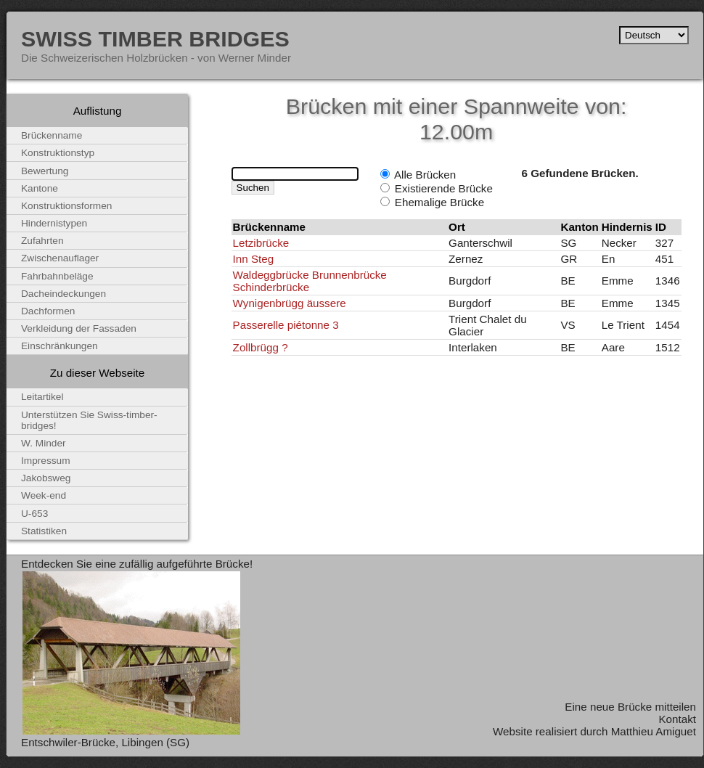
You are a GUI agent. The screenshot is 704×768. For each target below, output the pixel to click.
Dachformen (48, 311)
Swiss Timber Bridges (155, 38)
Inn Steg (253, 259)
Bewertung (44, 171)
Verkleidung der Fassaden (78, 328)
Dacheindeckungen (63, 293)
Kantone (39, 188)
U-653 (34, 513)
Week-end (43, 495)
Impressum (45, 460)
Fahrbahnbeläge (57, 276)
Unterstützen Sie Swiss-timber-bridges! (89, 420)
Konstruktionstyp (57, 152)
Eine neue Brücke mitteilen (630, 706)
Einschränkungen (59, 345)
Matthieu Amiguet (653, 731)
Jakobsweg (45, 478)
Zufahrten (42, 240)
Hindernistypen (54, 223)
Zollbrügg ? (260, 347)
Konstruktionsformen (66, 205)
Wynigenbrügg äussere (289, 303)
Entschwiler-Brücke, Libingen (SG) (105, 742)
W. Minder (43, 443)
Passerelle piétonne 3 (286, 325)
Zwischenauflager (60, 258)
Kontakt (677, 719)
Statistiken (44, 531)
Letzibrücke (261, 243)
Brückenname (51, 135)
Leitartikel (42, 396)
